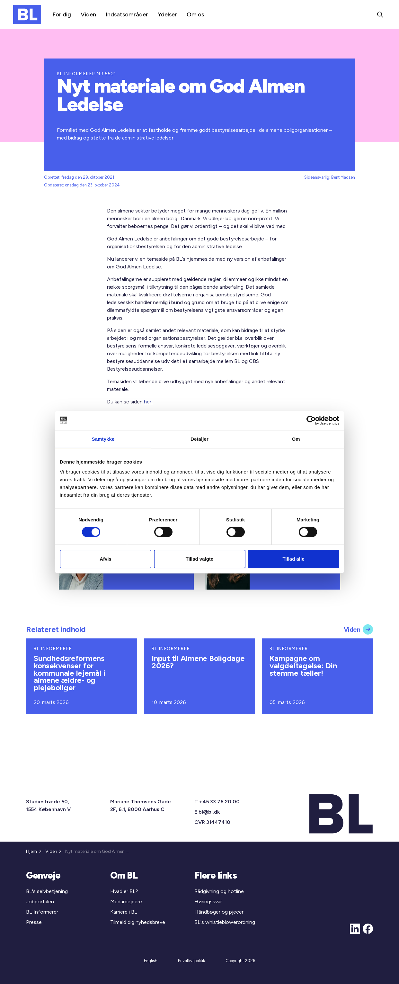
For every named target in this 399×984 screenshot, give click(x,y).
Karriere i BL (123, 912)
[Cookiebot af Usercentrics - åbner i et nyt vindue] (311, 420)
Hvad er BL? (124, 891)
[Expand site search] (380, 14)
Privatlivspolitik (191, 960)
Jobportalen (40, 901)
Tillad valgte (199, 559)
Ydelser (167, 14)
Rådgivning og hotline (219, 891)
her (148, 402)
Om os (195, 14)
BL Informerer (42, 912)
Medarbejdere (126, 901)
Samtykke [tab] (103, 438)
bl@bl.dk (209, 812)
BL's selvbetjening (47, 891)
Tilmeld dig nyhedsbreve (137, 922)
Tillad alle (293, 559)
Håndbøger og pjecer (219, 912)
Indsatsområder (127, 14)
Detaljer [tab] (199, 438)
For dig (61, 14)
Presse (34, 922)
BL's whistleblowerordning (224, 922)
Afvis (105, 559)
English (150, 960)
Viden (88, 14)
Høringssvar (208, 901)
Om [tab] (296, 438)
